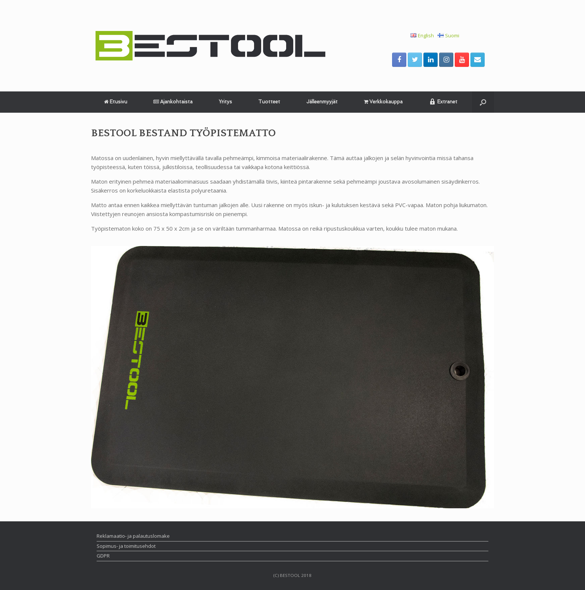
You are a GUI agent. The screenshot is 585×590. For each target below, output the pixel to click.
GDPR (103, 555)
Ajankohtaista (173, 101)
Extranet (443, 101)
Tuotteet (269, 101)
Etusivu (115, 101)
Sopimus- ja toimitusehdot (126, 546)
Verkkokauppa (383, 101)
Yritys (225, 101)
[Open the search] (483, 102)
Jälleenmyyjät (322, 101)
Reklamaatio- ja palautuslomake (133, 536)
